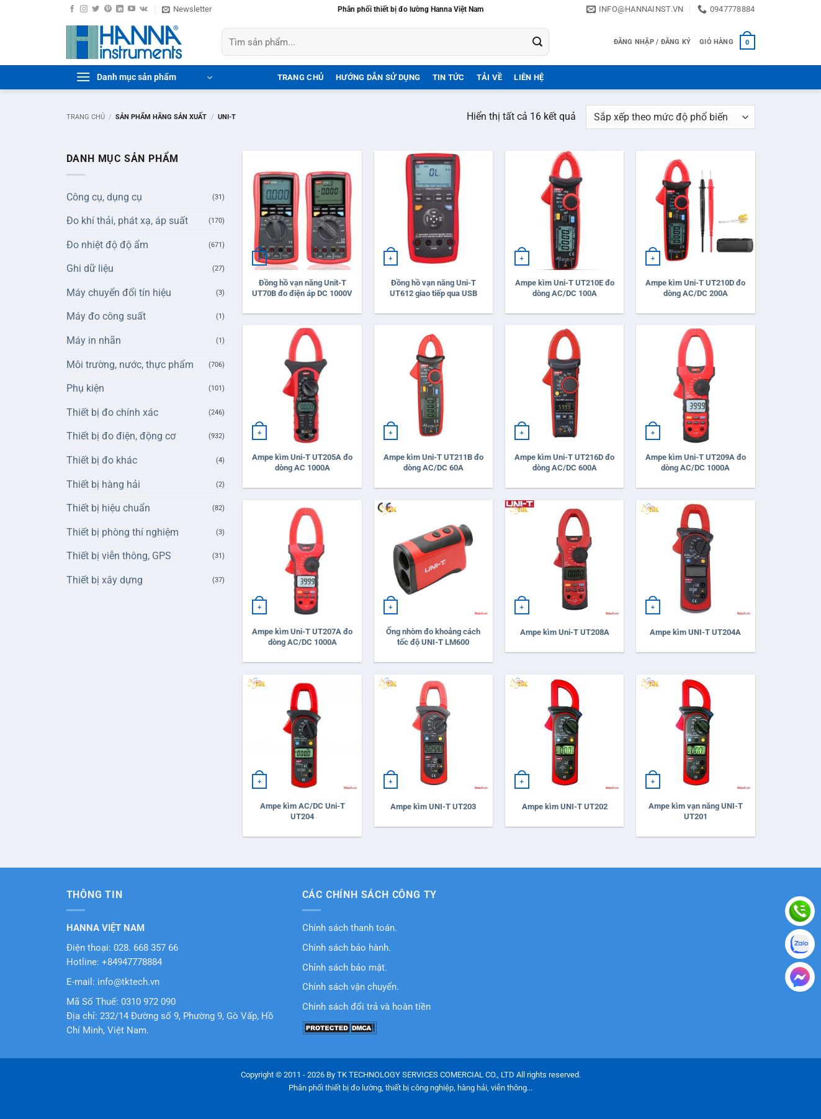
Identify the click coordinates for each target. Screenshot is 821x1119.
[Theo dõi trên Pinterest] (108, 9)
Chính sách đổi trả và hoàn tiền (366, 1007)
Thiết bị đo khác (101, 460)
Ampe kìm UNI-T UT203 (433, 806)
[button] (187, 9)
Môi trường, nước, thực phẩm (130, 365)
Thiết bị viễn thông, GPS (118, 556)
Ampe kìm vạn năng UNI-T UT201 (695, 811)
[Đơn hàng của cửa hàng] (670, 117)
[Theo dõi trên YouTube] (131, 9)
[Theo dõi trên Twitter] (95, 9)
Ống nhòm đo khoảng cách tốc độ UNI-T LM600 (433, 637)
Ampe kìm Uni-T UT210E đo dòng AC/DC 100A (564, 288)
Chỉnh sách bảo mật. (344, 968)
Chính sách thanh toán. (349, 928)
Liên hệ (529, 77)
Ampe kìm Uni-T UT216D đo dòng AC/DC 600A (564, 462)
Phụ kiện (85, 388)
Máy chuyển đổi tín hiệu (118, 293)
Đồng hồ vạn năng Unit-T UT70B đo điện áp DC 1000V (302, 288)
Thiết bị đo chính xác (112, 412)
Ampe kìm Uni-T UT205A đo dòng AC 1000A (302, 462)
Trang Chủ (300, 77)
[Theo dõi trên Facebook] (72, 9)
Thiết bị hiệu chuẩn (108, 508)
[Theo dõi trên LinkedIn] (119, 9)
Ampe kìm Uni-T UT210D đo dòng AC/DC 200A (695, 288)
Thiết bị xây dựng (104, 580)
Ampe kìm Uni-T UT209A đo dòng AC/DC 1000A (695, 462)
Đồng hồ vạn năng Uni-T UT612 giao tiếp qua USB (433, 288)
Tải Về (490, 77)
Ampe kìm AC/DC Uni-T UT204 (302, 811)
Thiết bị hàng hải (103, 484)
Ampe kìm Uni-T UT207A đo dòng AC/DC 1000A (302, 637)
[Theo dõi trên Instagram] (83, 9)
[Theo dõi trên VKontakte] (144, 9)
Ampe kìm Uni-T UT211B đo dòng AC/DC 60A (433, 462)
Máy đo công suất (106, 316)
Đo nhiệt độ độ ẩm (107, 245)
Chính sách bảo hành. (346, 948)
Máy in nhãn (93, 340)
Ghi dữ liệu (90, 268)
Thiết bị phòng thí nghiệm (122, 532)
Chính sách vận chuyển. (350, 987)
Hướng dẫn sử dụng (378, 77)
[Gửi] (537, 42)
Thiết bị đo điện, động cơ (121, 436)
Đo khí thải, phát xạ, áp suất (127, 221)
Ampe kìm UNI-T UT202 (565, 806)
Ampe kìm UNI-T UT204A (695, 632)
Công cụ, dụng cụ (104, 197)
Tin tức (449, 77)
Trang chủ (85, 117)
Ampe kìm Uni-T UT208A (564, 632)
